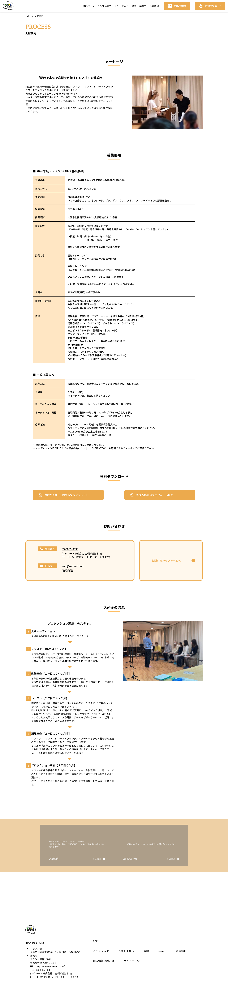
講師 (134, 6)
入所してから (122, 6)
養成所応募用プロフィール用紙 (154, 495)
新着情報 (154, 6)
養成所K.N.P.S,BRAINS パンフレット (66, 495)
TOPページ (88, 6)
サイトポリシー (133, 961)
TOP (27, 15)
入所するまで (104, 6)
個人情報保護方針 (103, 961)
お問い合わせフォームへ (166, 560)
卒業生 (142, 6)
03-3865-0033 (70, 549)
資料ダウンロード (213, 5)
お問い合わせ (180, 5)
